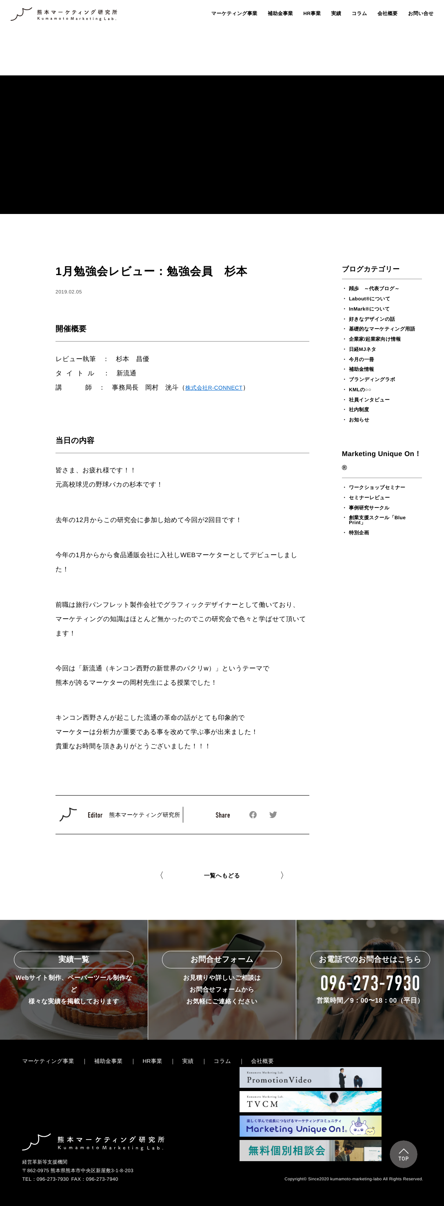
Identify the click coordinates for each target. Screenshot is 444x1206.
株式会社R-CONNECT (213, 388)
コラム (359, 13)
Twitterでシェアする (273, 814)
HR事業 (312, 13)
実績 (336, 13)
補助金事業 (280, 13)
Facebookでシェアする (253, 815)
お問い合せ (421, 13)
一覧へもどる (222, 875)
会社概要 (387, 13)
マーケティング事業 (234, 13)
